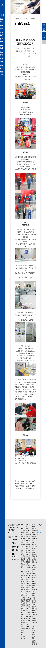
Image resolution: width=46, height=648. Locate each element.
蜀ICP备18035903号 (39, 532)
